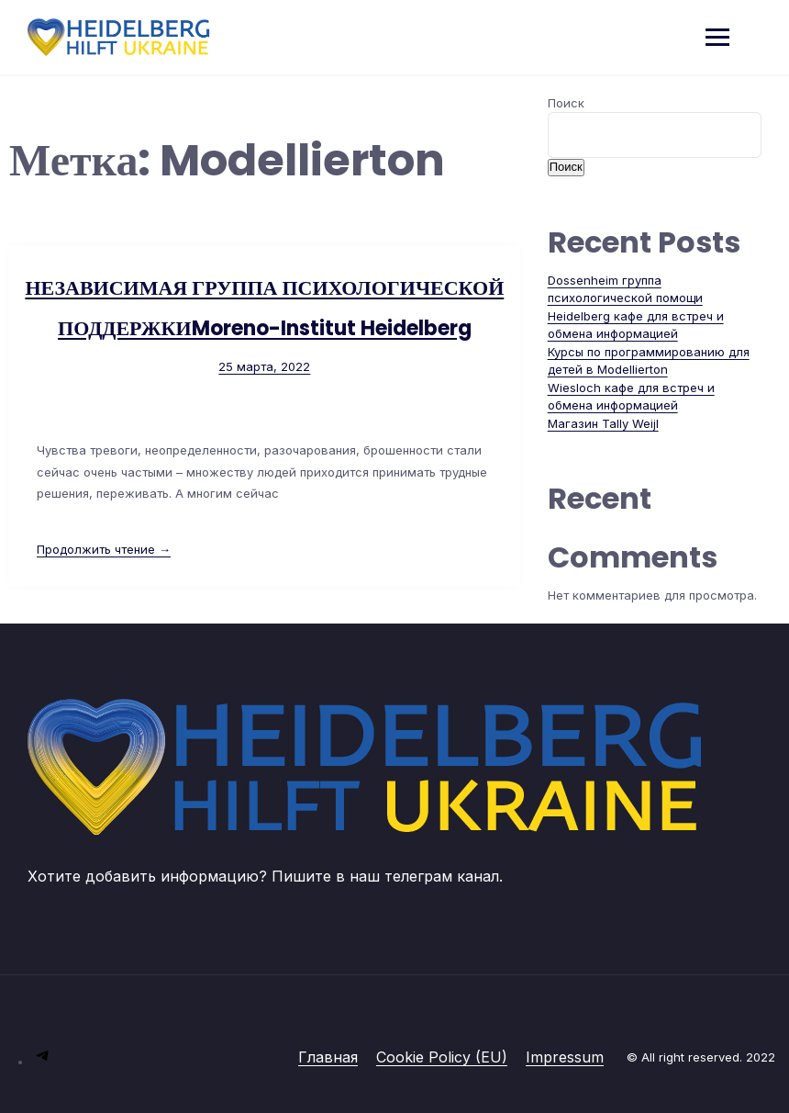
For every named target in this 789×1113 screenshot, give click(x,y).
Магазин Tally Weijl (603, 423)
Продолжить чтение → (104, 549)
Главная (328, 1057)
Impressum (565, 1057)
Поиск (566, 103)
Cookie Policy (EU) (441, 1057)
